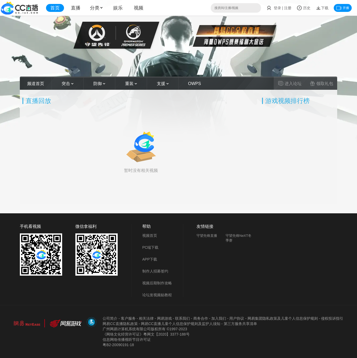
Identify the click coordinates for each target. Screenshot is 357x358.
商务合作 (200, 318)
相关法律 (146, 318)
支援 (163, 83)
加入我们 (218, 318)
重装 (131, 83)
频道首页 (35, 83)
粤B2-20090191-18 (118, 345)
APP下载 (149, 259)
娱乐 (118, 8)
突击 (68, 83)
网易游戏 (164, 318)
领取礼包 (321, 83)
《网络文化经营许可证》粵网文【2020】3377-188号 (146, 334)
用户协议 (236, 318)
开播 (342, 8)
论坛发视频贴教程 (157, 295)
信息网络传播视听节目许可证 (127, 339)
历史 (303, 8)
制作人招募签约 (155, 271)
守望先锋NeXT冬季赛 (238, 238)
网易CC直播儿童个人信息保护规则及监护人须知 (180, 324)
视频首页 (149, 235)
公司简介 (110, 318)
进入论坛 (289, 83)
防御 (99, 83)
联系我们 (182, 318)
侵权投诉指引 (332, 318)
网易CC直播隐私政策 (120, 324)
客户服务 (128, 318)
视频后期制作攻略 (157, 283)
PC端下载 (150, 247)
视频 (138, 8)
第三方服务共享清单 (240, 324)
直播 (75, 8)
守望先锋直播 (206, 236)
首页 (55, 8)
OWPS (194, 83)
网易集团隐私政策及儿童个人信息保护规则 (283, 318)
